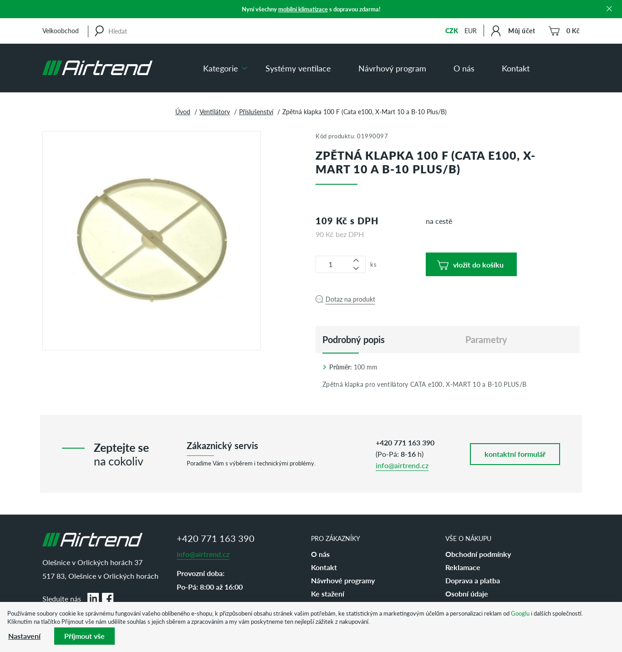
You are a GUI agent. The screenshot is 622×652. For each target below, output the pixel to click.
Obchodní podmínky (478, 554)
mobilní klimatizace (303, 9)
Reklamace (462, 567)
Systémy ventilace (298, 68)
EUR (470, 30)
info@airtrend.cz (402, 465)
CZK (451, 30)
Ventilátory (214, 111)
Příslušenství (256, 111)
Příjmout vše (84, 636)
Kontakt (516, 68)
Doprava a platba (472, 580)
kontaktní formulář (515, 454)
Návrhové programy (343, 580)
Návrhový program (392, 68)
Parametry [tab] (486, 339)
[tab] (353, 339)
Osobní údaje (466, 593)
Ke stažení (327, 593)
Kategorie (220, 68)
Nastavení (24, 636)
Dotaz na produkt (350, 298)
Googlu (520, 613)
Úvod (182, 111)
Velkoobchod (60, 30)
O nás (464, 68)
